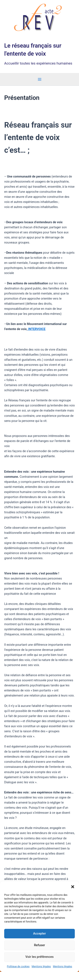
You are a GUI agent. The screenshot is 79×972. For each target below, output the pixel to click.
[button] (73, 887)
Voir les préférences (39, 957)
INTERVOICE (37, 329)
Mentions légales (41, 966)
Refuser (39, 945)
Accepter (39, 933)
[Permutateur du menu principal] (39, 79)
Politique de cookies (18, 966)
